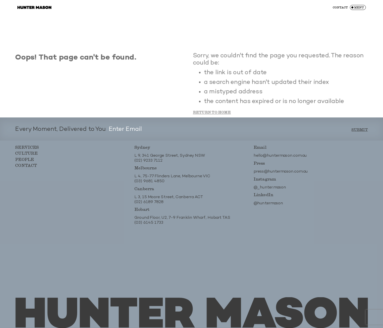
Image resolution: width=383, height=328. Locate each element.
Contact (340, 7)
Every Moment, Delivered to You (60, 132)
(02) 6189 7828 (149, 205)
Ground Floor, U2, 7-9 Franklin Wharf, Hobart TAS (182, 221)
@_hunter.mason (270, 190)
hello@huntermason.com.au (280, 158)
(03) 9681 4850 (149, 184)
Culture (26, 155)
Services (26, 149)
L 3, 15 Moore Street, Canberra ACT (168, 200)
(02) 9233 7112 (148, 163)
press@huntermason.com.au (281, 174)
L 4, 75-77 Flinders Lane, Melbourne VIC (172, 179)
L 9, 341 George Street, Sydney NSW (169, 158)
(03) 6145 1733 (149, 225)
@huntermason (268, 206)
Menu (359, 7)
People (24, 162)
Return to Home (212, 118)
